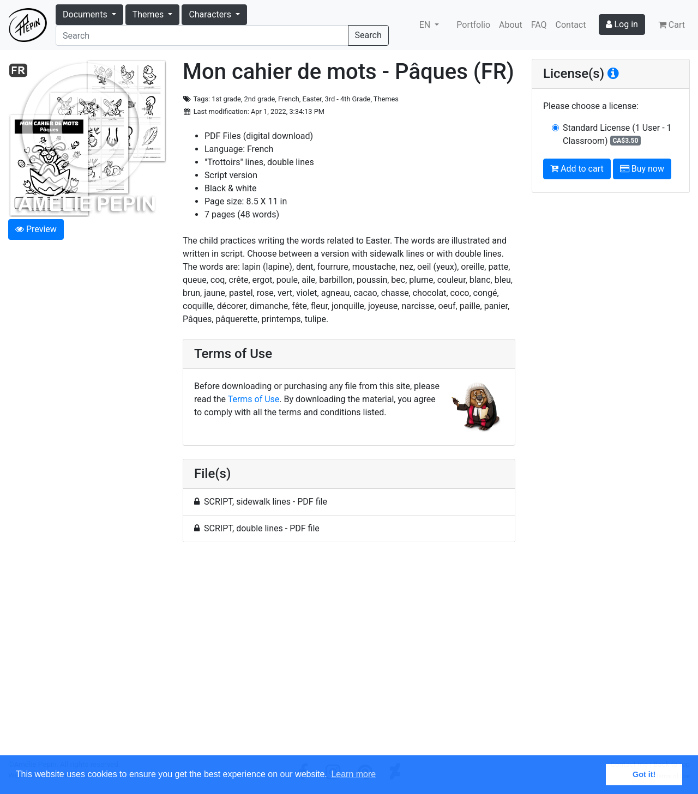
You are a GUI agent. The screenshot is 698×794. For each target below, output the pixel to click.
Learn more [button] (353, 774)
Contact (571, 25)
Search (368, 35)
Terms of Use (254, 399)
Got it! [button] (644, 774)
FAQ (539, 25)
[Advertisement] (349, 655)
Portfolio (473, 25)
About (510, 25)
